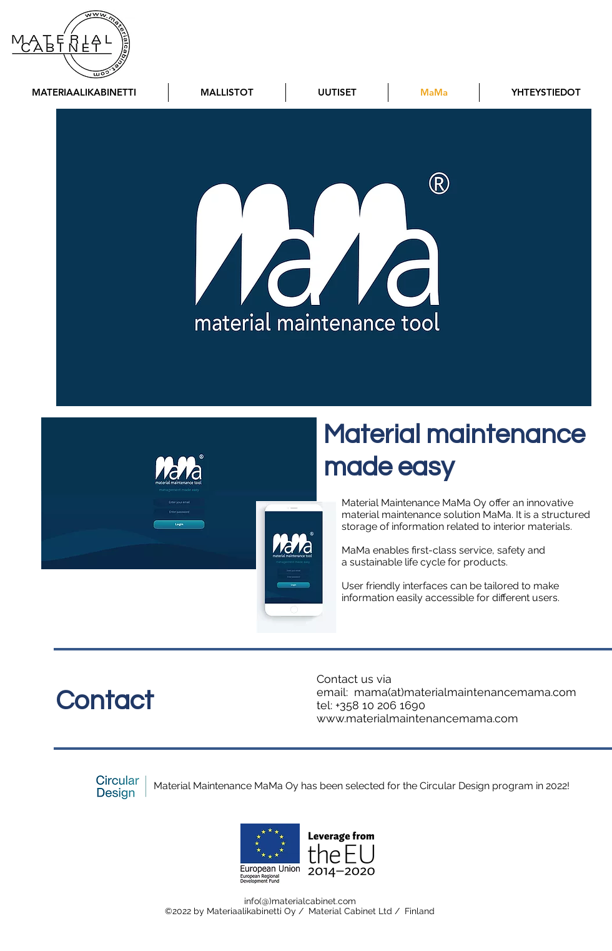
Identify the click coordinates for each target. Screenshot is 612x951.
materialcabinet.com (314, 901)
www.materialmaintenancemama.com (417, 718)
